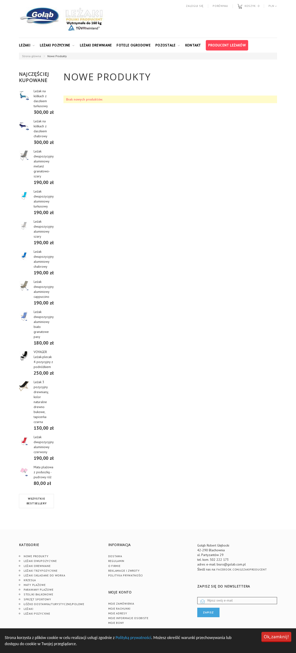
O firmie (114, 566)
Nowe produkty (36, 556)
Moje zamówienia (121, 603)
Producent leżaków (227, 45)
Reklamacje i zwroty (124, 570)
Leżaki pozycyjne (55, 45)
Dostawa (115, 556)
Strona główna (31, 56)
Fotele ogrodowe (134, 45)
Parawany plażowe (39, 589)
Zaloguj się (194, 6)
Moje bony (116, 623)
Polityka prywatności (125, 575)
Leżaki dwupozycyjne (40, 561)
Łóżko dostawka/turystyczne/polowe (54, 604)
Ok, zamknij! (276, 637)
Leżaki (24, 45)
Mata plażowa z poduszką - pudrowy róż (43, 472)
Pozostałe (165, 45)
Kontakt (193, 45)
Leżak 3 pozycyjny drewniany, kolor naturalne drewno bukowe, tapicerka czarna (41, 402)
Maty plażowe (35, 585)
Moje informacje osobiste (128, 618)
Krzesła (30, 580)
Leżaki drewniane (96, 45)
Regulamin (116, 561)
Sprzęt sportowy (37, 599)
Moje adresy (117, 613)
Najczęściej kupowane (34, 77)
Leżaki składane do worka (44, 575)
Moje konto (120, 592)
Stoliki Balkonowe (38, 594)
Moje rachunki (119, 608)
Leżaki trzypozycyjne (40, 570)
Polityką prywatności (133, 637)
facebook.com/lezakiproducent (241, 569)
